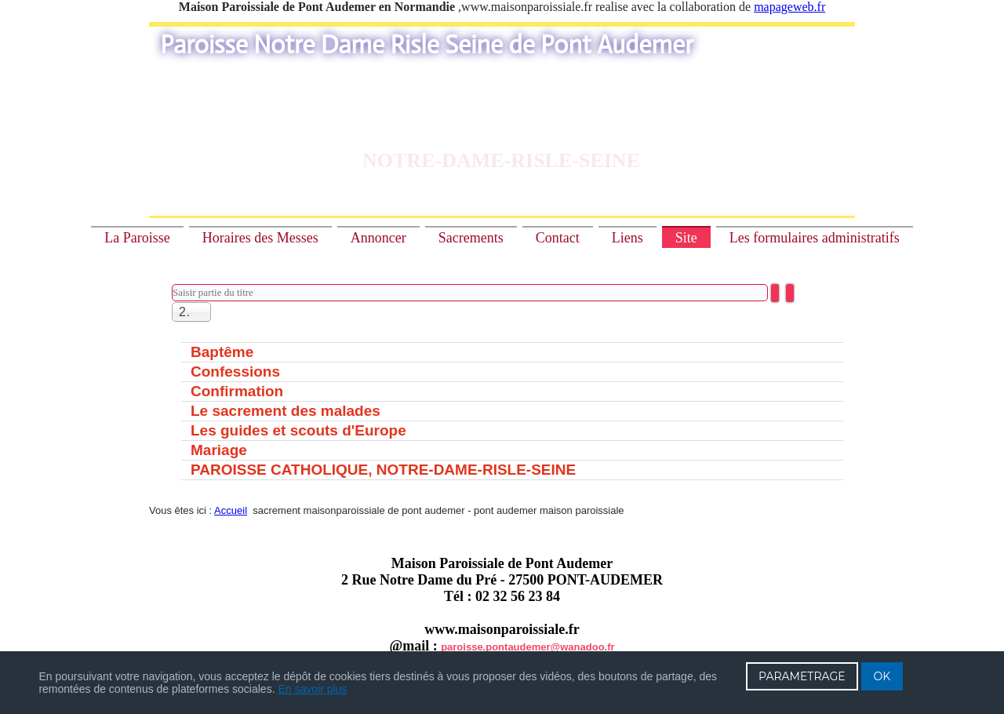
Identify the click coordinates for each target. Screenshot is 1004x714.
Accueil (230, 510)
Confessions (235, 371)
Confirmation (237, 391)
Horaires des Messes (260, 238)
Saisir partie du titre (172, 284)
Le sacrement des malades (285, 411)
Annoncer (378, 238)
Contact (558, 238)
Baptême (222, 352)
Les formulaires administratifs (814, 238)
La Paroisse (136, 238)
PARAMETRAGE (802, 676)
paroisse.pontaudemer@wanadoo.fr (527, 647)
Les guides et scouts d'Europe (298, 430)
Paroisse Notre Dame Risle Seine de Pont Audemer (426, 45)
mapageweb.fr (789, 6)
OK (882, 676)
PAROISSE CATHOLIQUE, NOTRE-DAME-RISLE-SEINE (383, 469)
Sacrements (471, 238)
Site (686, 238)
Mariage (219, 450)
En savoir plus (312, 689)
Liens (627, 238)
